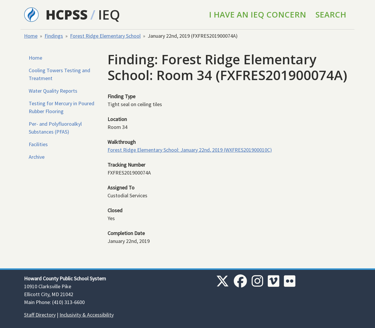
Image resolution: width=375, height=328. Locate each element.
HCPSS (67, 14)
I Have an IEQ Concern (257, 14)
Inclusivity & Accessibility (86, 314)
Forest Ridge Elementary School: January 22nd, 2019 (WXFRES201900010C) (190, 149)
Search (331, 14)
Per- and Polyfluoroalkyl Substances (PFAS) (55, 127)
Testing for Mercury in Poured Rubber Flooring (61, 107)
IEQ (109, 14)
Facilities (38, 144)
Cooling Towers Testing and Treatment (59, 74)
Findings (54, 35)
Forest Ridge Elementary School (105, 35)
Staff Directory (40, 314)
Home (31, 35)
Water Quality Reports (53, 90)
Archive (37, 156)
